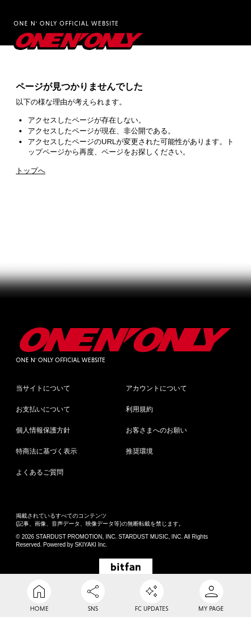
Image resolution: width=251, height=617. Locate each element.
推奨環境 (139, 451)
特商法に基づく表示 (46, 451)
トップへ (30, 170)
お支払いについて (43, 409)
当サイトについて (43, 388)
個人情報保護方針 (43, 430)
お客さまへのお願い (156, 430)
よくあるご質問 (39, 472)
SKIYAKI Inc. (91, 545)
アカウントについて (156, 388)
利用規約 (139, 409)
